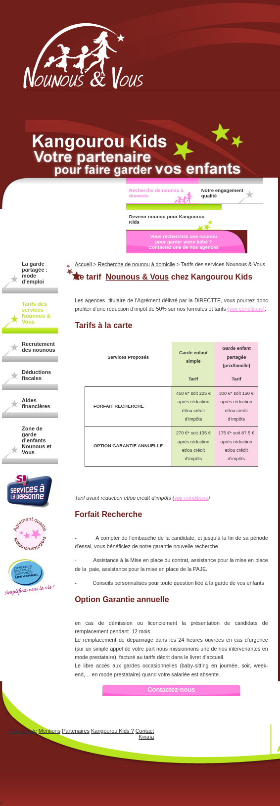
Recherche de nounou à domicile (156, 193)
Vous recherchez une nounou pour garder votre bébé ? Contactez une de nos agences (183, 242)
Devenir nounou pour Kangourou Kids (167, 219)
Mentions (49, 731)
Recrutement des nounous (38, 347)
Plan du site (23, 731)
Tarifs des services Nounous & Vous (36, 313)
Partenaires (76, 731)
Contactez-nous (171, 689)
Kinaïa (146, 737)
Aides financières (36, 403)
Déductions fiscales (36, 375)
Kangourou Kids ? (112, 731)
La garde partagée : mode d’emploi (34, 272)
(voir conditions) (246, 309)
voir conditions (191, 498)
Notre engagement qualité (222, 193)
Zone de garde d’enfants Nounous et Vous (36, 440)
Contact (145, 731)
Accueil (83, 264)
